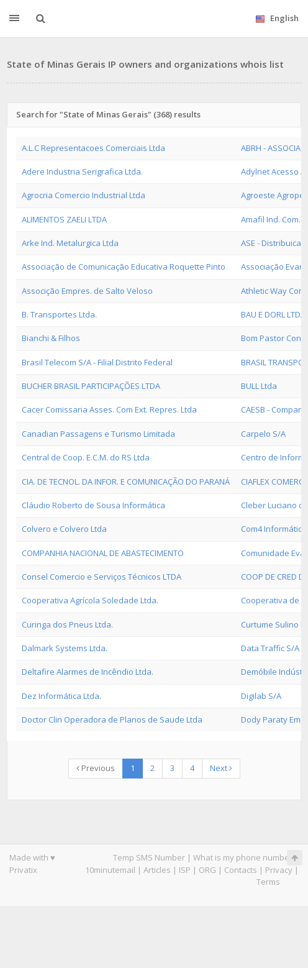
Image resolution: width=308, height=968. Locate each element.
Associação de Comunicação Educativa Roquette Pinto (123, 266)
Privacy (278, 869)
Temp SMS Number (149, 857)
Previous (95, 768)
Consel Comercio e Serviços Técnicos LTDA (101, 576)
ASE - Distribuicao (273, 243)
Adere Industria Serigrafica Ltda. (82, 171)
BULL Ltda (259, 385)
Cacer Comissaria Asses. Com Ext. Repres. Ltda (109, 409)
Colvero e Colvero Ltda (64, 528)
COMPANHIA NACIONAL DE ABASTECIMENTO (103, 553)
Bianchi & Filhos (51, 338)
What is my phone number (242, 857)
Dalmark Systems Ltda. (64, 648)
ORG (207, 869)
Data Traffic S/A (270, 648)
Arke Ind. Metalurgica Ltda (70, 243)
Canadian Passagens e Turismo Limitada (98, 433)
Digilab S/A (261, 695)
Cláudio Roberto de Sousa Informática (93, 505)
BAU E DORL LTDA (273, 314)
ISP (185, 869)
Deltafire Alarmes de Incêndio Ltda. (87, 671)
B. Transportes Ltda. (59, 314)
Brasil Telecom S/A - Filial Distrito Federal (97, 362)
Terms (268, 881)
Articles (157, 869)
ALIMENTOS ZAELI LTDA (64, 219)
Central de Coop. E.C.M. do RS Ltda (86, 457)
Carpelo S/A (263, 433)
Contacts (240, 869)
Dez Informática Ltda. (61, 695)
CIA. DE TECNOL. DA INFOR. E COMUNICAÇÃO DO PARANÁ (126, 481)
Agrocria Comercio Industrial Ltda (83, 195)
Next (221, 768)
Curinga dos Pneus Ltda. (67, 624)
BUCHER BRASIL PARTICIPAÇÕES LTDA (91, 385)
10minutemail (110, 869)
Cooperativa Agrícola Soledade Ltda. (90, 600)
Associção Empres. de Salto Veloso (87, 290)
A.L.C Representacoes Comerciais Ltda (93, 147)
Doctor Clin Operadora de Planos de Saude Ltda (112, 719)
